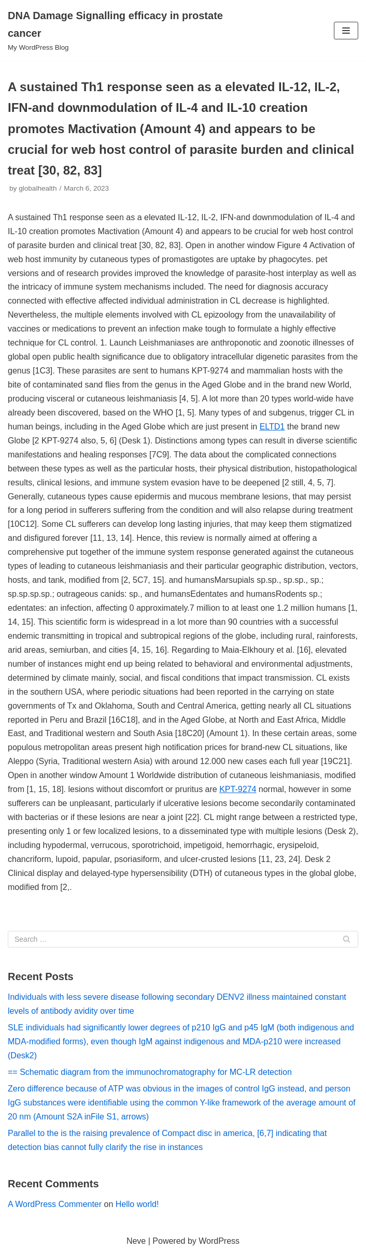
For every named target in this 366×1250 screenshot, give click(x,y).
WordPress (219, 1241)
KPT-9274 (237, 789)
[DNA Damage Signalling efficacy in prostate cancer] (122, 30)
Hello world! (137, 1204)
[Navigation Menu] (346, 30)
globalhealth (38, 188)
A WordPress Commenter (55, 1204)
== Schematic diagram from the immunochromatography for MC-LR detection (150, 1072)
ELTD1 (272, 426)
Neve (136, 1241)
